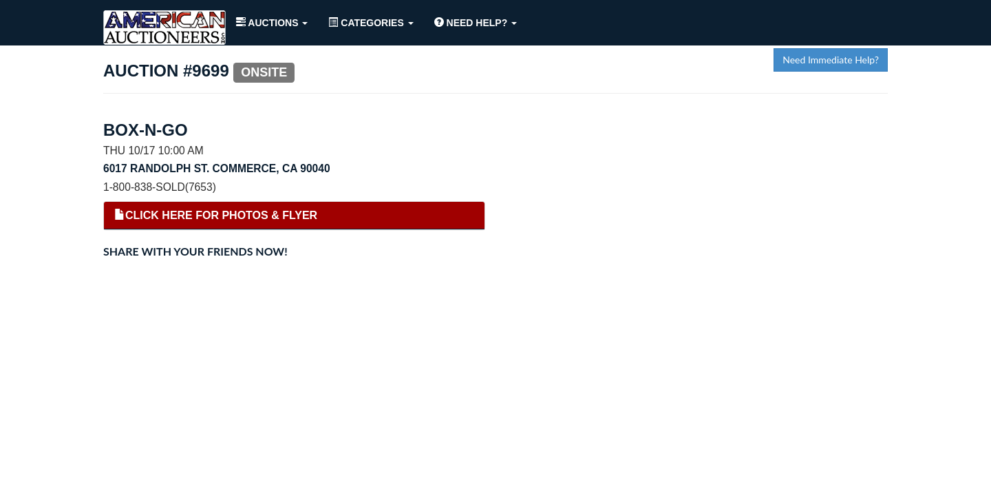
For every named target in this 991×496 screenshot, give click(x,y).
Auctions (272, 22)
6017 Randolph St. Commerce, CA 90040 (216, 168)
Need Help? (475, 22)
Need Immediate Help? (830, 59)
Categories (370, 22)
